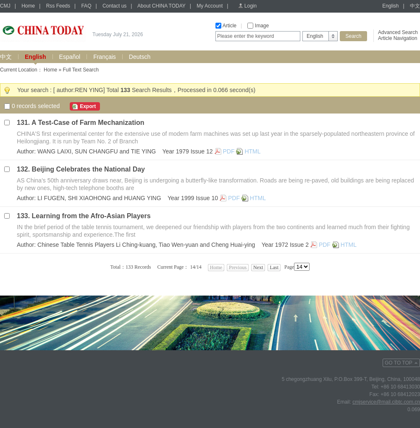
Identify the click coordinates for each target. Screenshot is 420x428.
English (390, 6)
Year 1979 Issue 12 (187, 151)
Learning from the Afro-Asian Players (91, 215)
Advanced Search (398, 32)
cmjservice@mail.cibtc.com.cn (386, 402)
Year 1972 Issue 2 (285, 244)
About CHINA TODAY (161, 6)
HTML (252, 151)
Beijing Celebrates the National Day (88, 169)
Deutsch (139, 56)
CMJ (5, 6)
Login (250, 6)
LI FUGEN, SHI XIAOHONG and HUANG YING (99, 198)
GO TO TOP (398, 363)
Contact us (114, 6)
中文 (415, 6)
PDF (229, 151)
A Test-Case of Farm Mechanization (88, 122)
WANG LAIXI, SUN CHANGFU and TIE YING (96, 151)
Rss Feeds (58, 6)
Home (28, 6)
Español (70, 56)
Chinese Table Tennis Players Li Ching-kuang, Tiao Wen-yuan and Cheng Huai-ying (146, 244)
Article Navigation (397, 38)
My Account (210, 6)
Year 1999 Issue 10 (193, 198)
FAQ (86, 6)
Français (104, 56)
